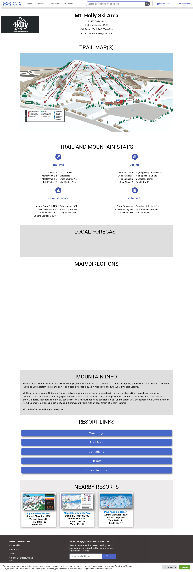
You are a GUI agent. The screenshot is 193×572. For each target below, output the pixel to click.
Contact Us (14, 545)
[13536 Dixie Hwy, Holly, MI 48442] (96, 316)
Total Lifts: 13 (39, 525)
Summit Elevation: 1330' (77, 516)
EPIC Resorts (53, 4)
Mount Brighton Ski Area (77, 513)
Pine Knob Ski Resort (115, 512)
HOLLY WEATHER (96, 246)
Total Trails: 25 (38, 522)
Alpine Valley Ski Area (39, 513)
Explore (30, 4)
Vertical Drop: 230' (77, 519)
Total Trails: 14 (115, 520)
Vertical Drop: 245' (115, 517)
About (12, 553)
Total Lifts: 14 (77, 524)
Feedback (14, 549)
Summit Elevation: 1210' (38, 516)
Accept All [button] (184, 567)
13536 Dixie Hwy (96, 21)
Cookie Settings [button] (170, 567)
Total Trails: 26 (77, 521)
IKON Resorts (67, 4)
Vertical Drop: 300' (38, 519)
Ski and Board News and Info (21, 559)
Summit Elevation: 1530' (115, 515)
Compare (40, 4)
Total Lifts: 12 (116, 523)
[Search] (147, 4)
